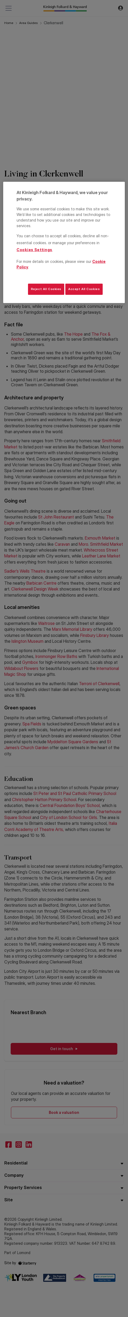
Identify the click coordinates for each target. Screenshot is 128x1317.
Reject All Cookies (46, 289)
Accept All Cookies (84, 289)
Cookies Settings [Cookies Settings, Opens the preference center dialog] (34, 249)
